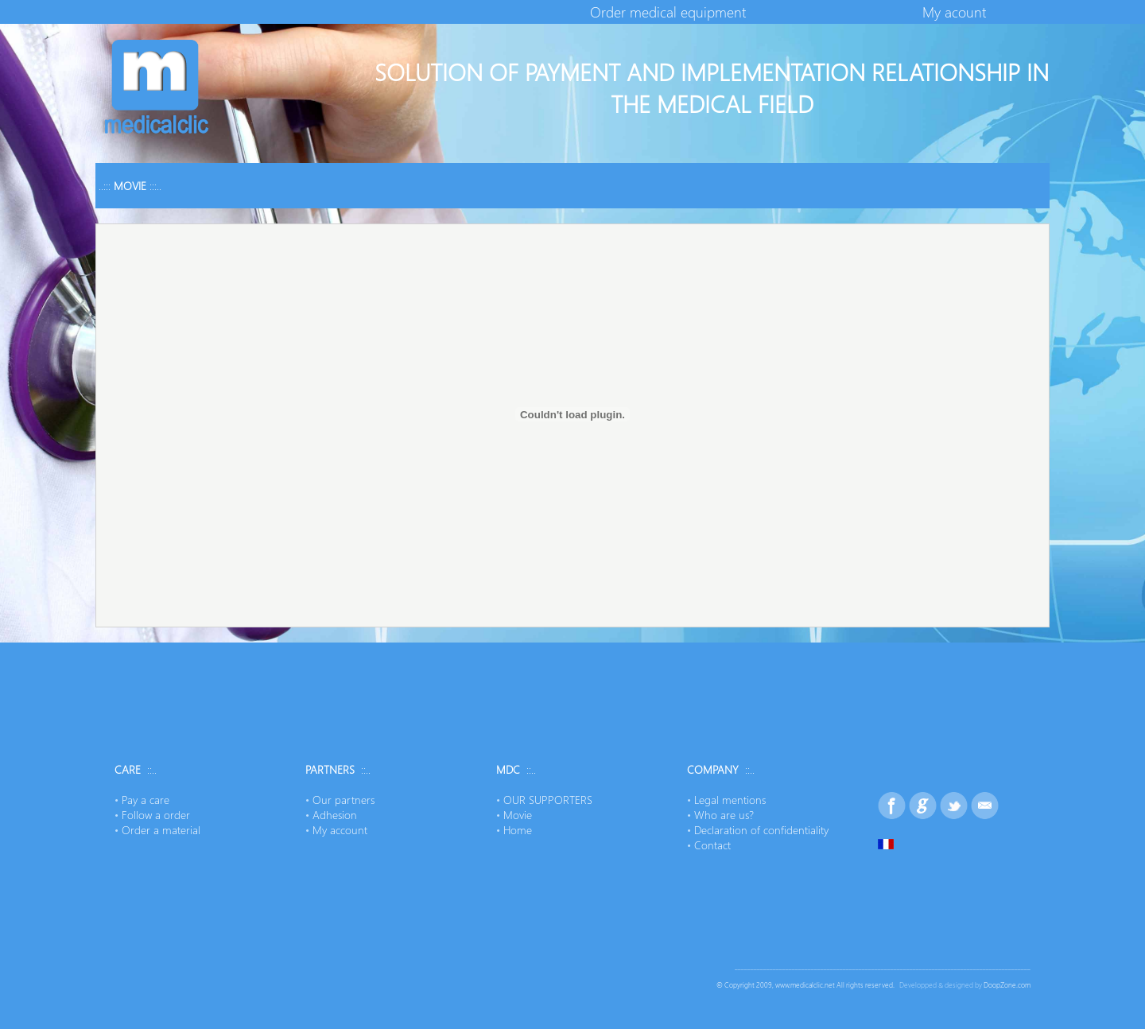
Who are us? (724, 814)
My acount (954, 11)
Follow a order (156, 814)
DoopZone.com (1007, 984)
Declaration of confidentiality (761, 829)
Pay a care (145, 799)
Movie (517, 814)
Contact (712, 844)
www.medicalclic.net (805, 984)
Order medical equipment (668, 11)
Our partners (343, 799)
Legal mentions (730, 799)
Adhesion (334, 814)
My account (339, 829)
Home (517, 829)
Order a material (161, 829)
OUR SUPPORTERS (547, 799)
